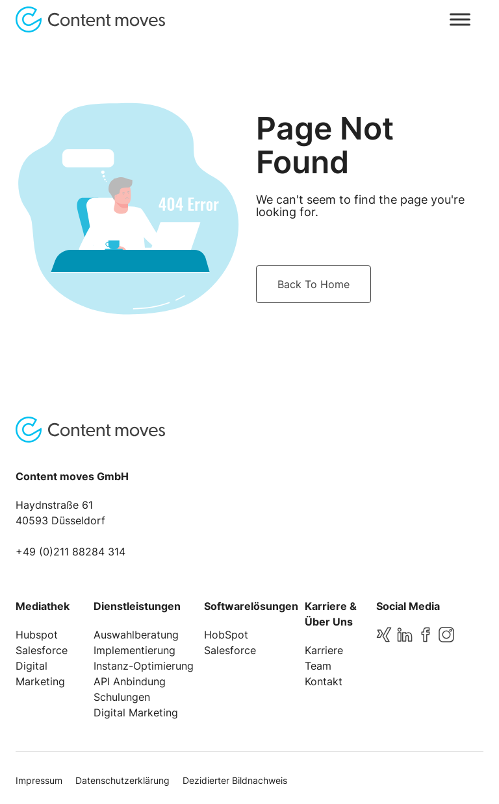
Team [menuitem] (318, 665)
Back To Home (313, 284)
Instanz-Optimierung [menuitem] (144, 665)
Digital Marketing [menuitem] (136, 712)
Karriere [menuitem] (324, 650)
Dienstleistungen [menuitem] (137, 606)
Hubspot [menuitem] (37, 634)
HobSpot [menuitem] (226, 634)
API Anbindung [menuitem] (130, 681)
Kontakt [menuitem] (323, 681)
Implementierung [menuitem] (134, 650)
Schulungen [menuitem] (122, 696)
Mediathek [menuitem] (43, 606)
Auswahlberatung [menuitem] (136, 634)
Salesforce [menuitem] (42, 650)
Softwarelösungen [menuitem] (251, 606)
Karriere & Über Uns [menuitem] (331, 614)
